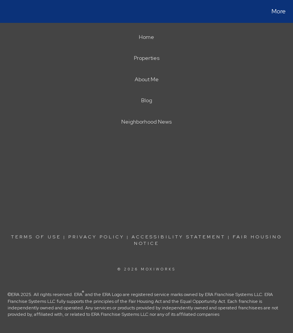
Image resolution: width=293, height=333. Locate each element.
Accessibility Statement (178, 237)
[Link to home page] (7, 11)
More (279, 11)
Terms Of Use (36, 237)
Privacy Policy (96, 237)
